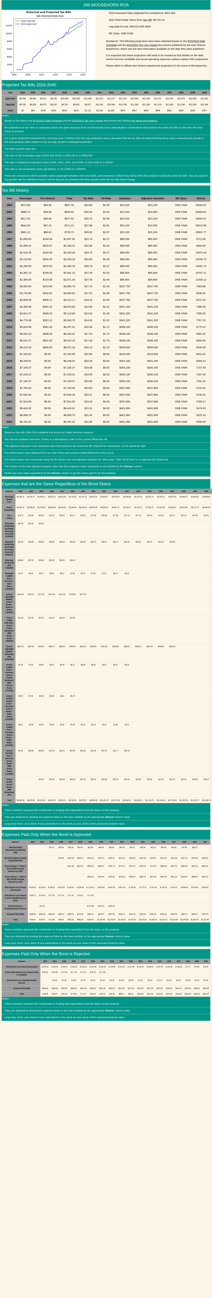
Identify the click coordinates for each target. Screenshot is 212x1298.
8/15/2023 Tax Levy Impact (142, 45)
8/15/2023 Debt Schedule (47, 120)
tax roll (147, 19)
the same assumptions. (144, 120)
